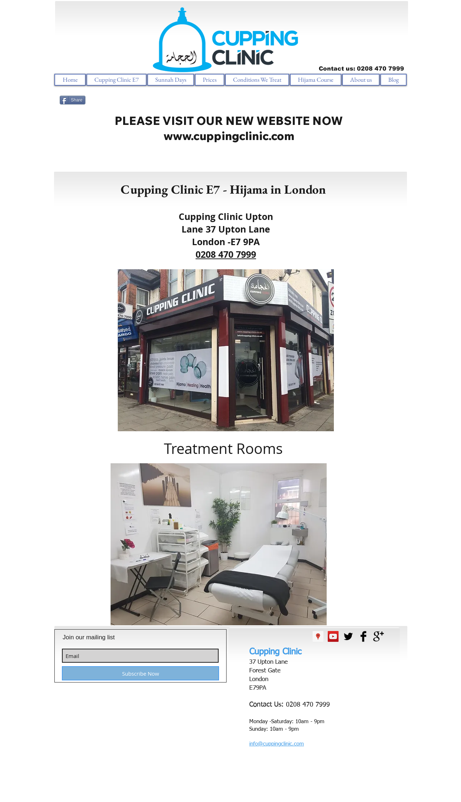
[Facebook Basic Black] (363, 636)
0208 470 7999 (226, 254)
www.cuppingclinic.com (229, 136)
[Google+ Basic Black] (378, 636)
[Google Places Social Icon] (318, 636)
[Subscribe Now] (140, 673)
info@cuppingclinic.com (276, 744)
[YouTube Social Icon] (333, 636)
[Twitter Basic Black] (348, 636)
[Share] (72, 100)
